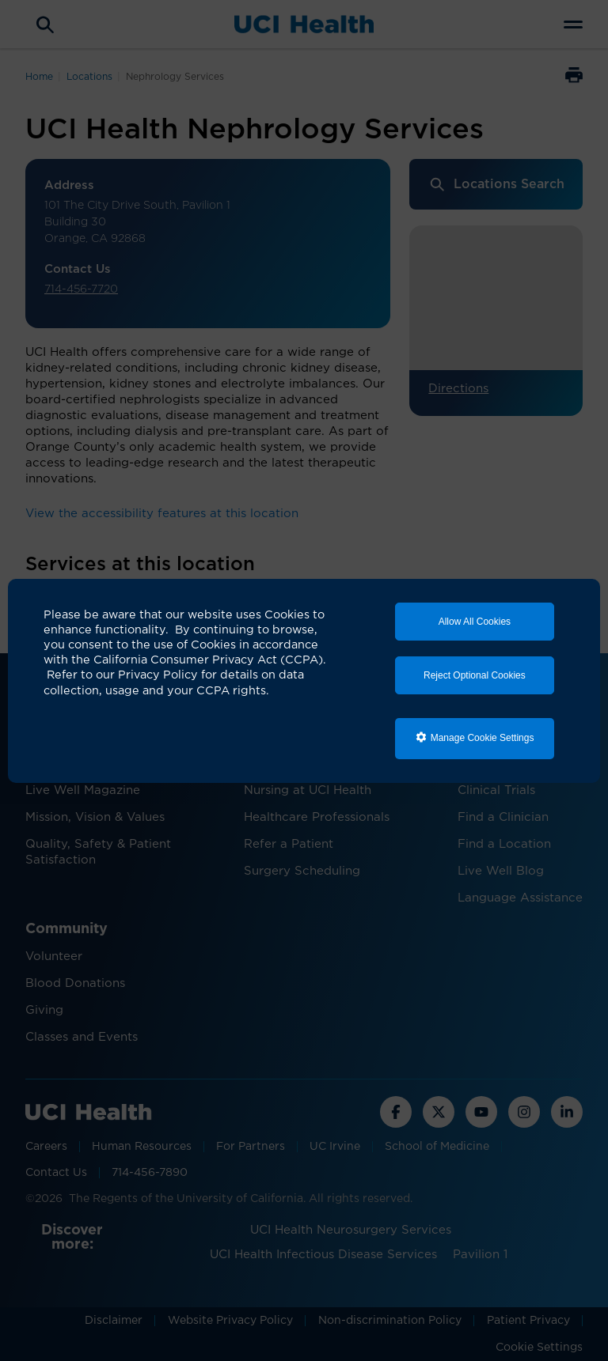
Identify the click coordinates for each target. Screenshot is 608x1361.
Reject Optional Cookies (475, 675)
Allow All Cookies (475, 621)
